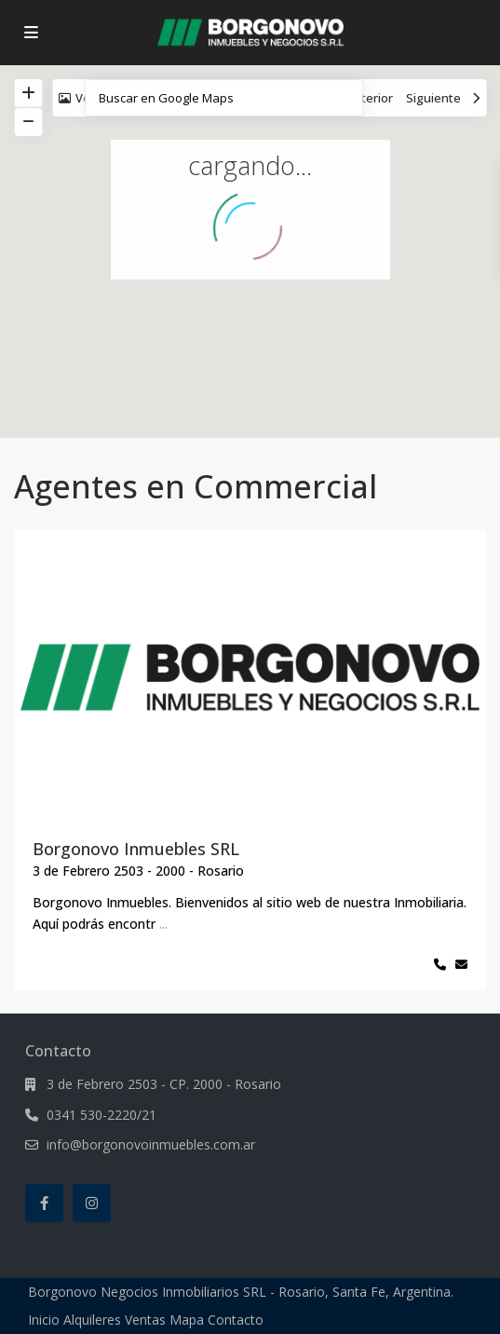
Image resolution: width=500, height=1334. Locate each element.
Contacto (236, 1319)
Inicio (44, 1319)
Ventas (145, 1319)
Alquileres (92, 1319)
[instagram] (92, 1203)
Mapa (186, 1319)
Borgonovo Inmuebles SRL (136, 848)
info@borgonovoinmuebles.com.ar (151, 1144)
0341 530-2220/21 (101, 1114)
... (163, 923)
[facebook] (44, 1203)
